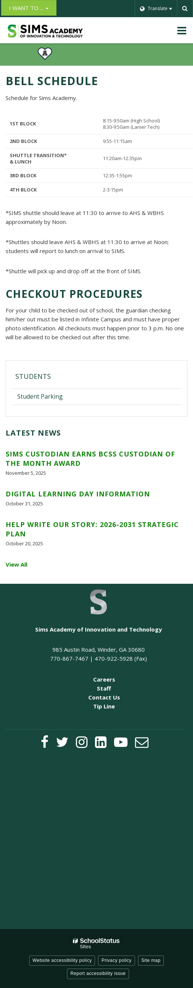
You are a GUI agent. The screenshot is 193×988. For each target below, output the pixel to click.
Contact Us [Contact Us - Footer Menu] (104, 697)
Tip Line (104, 706)
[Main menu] (182, 30)
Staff (104, 688)
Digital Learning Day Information (78, 493)
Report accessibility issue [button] (98, 973)
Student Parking (40, 396)
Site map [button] (150, 960)
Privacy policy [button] (116, 960)
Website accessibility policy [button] (62, 960)
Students (33, 376)
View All (16, 564)
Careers (104, 679)
